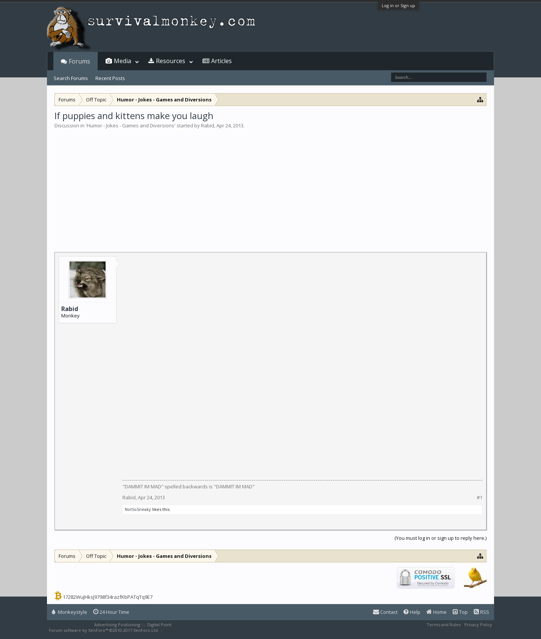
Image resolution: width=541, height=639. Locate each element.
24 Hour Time (111, 612)
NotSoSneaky (138, 509)
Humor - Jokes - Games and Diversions (130, 125)
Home (436, 612)
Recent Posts (110, 78)
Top (460, 612)
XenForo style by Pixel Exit (190, 630)
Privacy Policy (478, 624)
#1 (479, 497)
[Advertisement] (270, 185)
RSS (481, 612)
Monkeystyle (69, 612)
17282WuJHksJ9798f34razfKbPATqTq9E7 (108, 597)
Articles (221, 61)
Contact (385, 612)
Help (411, 612)
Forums (79, 61)
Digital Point (159, 624)
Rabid (207, 125)
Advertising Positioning (117, 624)
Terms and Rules (444, 624)
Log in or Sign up (398, 5)
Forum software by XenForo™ (104, 630)
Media (122, 61)
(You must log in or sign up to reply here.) (440, 538)
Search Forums (71, 78)
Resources (170, 61)
